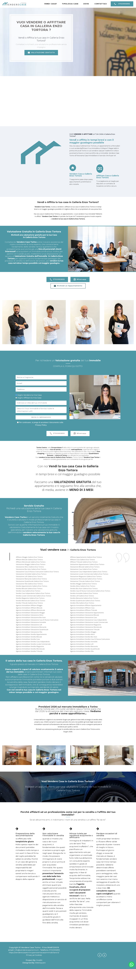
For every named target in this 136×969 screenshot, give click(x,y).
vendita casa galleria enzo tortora (28, 591)
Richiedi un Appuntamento (68, 286)
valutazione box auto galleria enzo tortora (31, 569)
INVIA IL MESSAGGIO (41, 417)
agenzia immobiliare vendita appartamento (31, 634)
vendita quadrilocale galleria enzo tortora (85, 601)
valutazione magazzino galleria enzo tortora (85, 576)
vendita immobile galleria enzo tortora (84, 593)
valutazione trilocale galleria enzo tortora (85, 581)
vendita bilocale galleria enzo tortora (29, 588)
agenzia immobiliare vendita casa (28, 639)
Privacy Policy (40, 425)
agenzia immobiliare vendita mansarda (84, 646)
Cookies (38, 955)
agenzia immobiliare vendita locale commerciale (33, 644)
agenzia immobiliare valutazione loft (29, 625)
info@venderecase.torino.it (26, 950)
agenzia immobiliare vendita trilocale (29, 651)
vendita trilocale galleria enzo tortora (29, 603)
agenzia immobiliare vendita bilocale (29, 637)
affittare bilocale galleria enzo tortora (29, 560)
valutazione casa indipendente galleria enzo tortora (88, 572)
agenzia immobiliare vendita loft (81, 644)
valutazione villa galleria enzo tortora (29, 584)
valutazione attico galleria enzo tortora (30, 567)
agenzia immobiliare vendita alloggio (83, 632)
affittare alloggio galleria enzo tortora (29, 557)
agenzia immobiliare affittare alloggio (29, 605)
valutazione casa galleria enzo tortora (83, 569)
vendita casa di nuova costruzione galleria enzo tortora (90, 591)
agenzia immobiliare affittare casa (82, 608)
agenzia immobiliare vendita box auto (83, 637)
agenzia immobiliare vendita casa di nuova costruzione (90, 639)
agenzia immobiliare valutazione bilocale (84, 615)
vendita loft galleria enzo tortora (82, 596)
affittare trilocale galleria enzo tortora (83, 562)
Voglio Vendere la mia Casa (29, 395)
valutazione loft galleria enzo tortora (29, 576)
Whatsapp (80, 279)
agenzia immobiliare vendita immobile (83, 642)
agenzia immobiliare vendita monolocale (30, 649)
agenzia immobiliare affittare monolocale (30, 610)
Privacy (29, 955)
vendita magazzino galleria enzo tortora (30, 598)
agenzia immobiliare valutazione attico (29, 615)
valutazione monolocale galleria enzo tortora (86, 579)
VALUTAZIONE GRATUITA (41, 52)
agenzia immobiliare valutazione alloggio (30, 613)
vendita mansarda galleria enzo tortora (84, 598)
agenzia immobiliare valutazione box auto (31, 617)
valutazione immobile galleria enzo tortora (31, 574)
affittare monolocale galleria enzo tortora (31, 562)
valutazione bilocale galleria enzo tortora (84, 567)
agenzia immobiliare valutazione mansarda (31, 627)
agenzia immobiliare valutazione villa (29, 632)
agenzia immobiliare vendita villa (82, 651)
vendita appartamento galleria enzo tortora (31, 586)
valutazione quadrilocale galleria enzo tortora (32, 581)
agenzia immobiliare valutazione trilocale (84, 629)
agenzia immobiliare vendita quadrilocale (85, 649)
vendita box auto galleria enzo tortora (84, 588)
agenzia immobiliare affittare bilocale (29, 608)
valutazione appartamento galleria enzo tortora (87, 564)
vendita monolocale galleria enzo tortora (30, 601)
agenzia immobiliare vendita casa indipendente (33, 642)
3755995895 (122, 4)
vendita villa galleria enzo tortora (82, 603)
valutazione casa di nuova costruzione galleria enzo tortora (37, 572)
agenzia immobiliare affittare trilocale (83, 610)
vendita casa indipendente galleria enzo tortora (33, 593)
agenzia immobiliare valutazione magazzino (85, 625)
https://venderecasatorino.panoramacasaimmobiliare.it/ (34, 952)
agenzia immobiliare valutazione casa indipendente (88, 620)
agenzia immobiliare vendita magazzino (30, 646)
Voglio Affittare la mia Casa (29, 398)
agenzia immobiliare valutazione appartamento (87, 613)
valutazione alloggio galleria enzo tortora (30, 564)
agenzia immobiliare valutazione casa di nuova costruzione (37, 620)
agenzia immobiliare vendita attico (82, 634)
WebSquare (40, 963)
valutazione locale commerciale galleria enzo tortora (89, 574)
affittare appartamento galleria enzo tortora (86, 557)
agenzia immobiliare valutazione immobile (31, 622)
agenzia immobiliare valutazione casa (83, 617)
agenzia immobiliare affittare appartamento (85, 605)
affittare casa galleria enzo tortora (82, 560)
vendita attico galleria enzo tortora (82, 586)
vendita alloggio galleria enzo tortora (83, 584)
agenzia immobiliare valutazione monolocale (86, 627)
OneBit (39, 960)
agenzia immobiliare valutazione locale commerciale (89, 622)
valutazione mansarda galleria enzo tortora (31, 579)
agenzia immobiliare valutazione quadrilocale (32, 629)
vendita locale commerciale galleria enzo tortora (33, 596)
